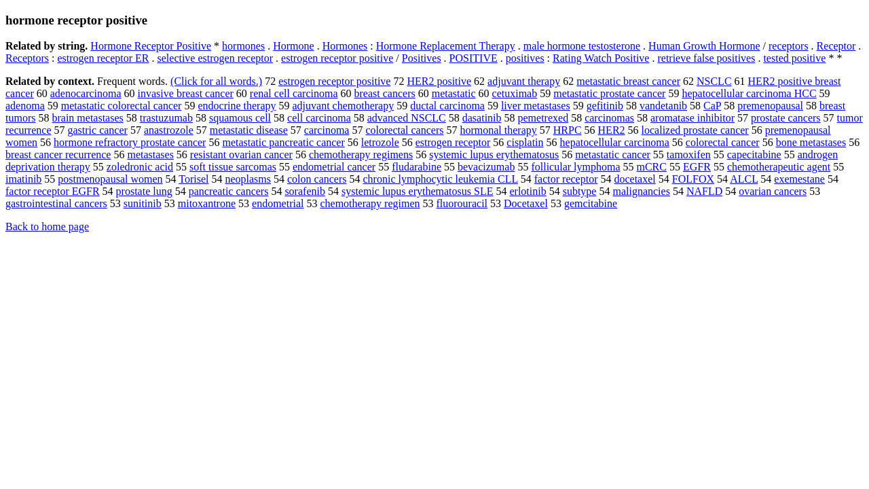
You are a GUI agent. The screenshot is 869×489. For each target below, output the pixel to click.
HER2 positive (439, 81)
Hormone (293, 46)
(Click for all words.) (216, 81)
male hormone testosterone (581, 46)
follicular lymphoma (575, 167)
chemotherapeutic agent (778, 167)
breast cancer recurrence (58, 154)
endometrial (277, 203)
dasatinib (482, 118)
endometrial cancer (334, 167)
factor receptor (566, 179)
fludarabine (416, 167)
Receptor (836, 46)
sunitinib (143, 203)
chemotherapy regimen (370, 203)
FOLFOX (693, 179)
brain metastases (87, 118)
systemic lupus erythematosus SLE (417, 191)
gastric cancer (98, 130)
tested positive (794, 58)
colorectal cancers (404, 130)
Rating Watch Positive (601, 58)
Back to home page (47, 226)
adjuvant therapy (523, 81)
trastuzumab (166, 118)
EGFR (697, 167)
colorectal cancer (723, 142)
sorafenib (304, 191)
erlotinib (527, 191)
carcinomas (609, 118)
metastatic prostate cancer (609, 93)
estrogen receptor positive (337, 58)
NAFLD (704, 191)
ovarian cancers (773, 191)
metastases (150, 154)
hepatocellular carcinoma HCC (749, 93)
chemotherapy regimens (361, 154)
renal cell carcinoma (294, 93)
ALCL (744, 179)
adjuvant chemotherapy (343, 105)
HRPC (567, 130)
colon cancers (317, 179)
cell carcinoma (319, 118)
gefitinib (605, 105)
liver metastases (535, 105)
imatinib (23, 179)
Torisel (193, 179)
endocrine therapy (237, 105)
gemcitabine (590, 203)
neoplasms (248, 179)
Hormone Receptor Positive (150, 46)
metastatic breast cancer (628, 81)
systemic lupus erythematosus (494, 154)
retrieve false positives (706, 58)
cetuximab (515, 93)
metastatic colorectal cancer (121, 105)
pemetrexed (543, 118)
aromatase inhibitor (692, 118)
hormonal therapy (498, 130)
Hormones (345, 46)
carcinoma (327, 130)
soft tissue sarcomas (232, 167)
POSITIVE (473, 58)
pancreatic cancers (229, 191)
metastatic (454, 93)
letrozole (380, 142)
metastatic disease (249, 130)
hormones (243, 46)
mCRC (652, 167)
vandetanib (663, 105)
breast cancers (384, 93)
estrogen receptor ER (103, 58)
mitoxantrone (207, 203)
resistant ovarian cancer (241, 154)
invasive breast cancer (186, 93)
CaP (712, 105)
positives (525, 58)
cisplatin (524, 142)
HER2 (611, 130)
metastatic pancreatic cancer (283, 142)
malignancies (640, 191)
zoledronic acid (140, 167)
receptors (789, 46)
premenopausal (770, 105)
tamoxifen (689, 154)
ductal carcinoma (447, 105)
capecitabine (754, 154)
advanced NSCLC (406, 118)
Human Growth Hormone (704, 46)
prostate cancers (786, 118)
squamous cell (240, 118)
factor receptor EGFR (52, 191)
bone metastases (811, 142)
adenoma (25, 105)
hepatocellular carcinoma (614, 142)
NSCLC (714, 81)
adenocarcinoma (86, 93)
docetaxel (634, 179)
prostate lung (144, 191)
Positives (421, 58)
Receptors (27, 58)
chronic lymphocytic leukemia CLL (440, 179)
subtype (580, 191)
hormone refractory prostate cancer (130, 142)
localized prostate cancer (695, 130)
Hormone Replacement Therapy (445, 46)
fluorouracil (462, 203)
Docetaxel (526, 203)
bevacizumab (486, 167)
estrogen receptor (453, 142)
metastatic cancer (612, 154)
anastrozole (168, 130)
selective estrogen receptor (216, 58)
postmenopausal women (110, 179)
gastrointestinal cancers (56, 203)
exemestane (799, 179)
